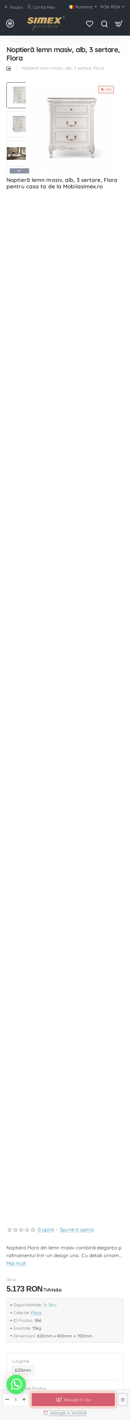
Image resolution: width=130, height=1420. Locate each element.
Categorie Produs (29, 1388)
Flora (36, 1312)
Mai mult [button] (16, 1263)
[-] (7, 1399)
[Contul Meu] (42, 7)
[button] (19, 170)
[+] (24, 1399)
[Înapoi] (14, 7)
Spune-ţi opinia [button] (77, 1229)
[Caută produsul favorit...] (104, 23)
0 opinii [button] (46, 1229)
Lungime (20, 1361)
